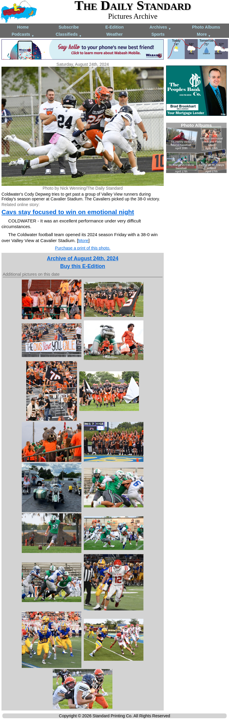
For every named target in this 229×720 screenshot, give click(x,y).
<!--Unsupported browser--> (196, 148)
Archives (160, 27)
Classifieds (69, 35)
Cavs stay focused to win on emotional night (67, 211)
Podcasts (23, 35)
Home (23, 27)
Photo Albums (206, 27)
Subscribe (69, 27)
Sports (158, 34)
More (204, 35)
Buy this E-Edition (82, 266)
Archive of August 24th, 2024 (82, 258)
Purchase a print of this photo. (82, 248)
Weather (114, 34)
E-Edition (114, 27)
